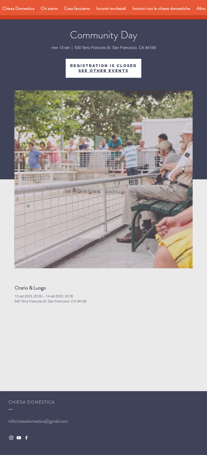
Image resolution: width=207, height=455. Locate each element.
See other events (103, 70)
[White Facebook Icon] (26, 437)
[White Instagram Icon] (11, 437)
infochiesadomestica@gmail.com (38, 421)
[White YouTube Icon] (19, 437)
